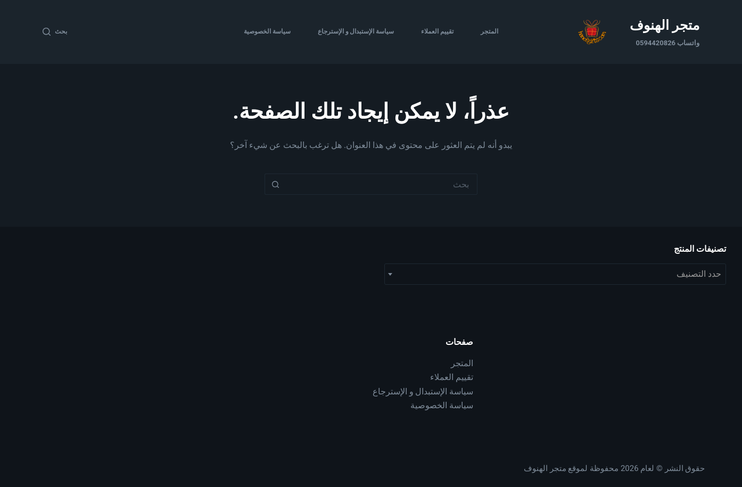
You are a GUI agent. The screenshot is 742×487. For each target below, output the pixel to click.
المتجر (489, 31)
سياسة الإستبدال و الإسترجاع (356, 31)
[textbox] (555, 274)
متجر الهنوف (664, 25)
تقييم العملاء (437, 31)
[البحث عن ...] (381, 184)
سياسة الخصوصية (267, 31)
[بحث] (55, 32)
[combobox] (555, 274)
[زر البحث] (275, 184)
